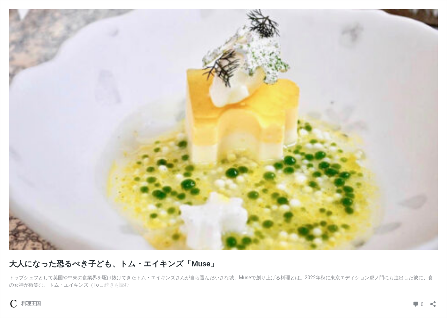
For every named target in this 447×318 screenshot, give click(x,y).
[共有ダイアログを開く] (433, 301)
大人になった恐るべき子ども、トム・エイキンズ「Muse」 (117, 263)
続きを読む (116, 285)
